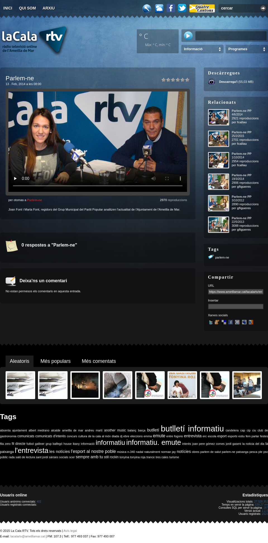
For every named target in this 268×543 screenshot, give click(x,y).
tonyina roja (137, 457)
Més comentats (99, 361)
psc (265, 451)
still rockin (111, 457)
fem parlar (252, 436)
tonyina (124, 457)
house (68, 443)
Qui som (27, 8)
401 (39, 501)
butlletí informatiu (192, 428)
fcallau (242, 122)
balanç (132, 430)
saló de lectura (25, 457)
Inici (7, 8)
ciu (254, 430)
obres (195, 451)
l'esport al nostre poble (93, 451)
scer (72, 457)
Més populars (55, 361)
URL (211, 285)
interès (186, 443)
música (121, 451)
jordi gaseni (233, 443)
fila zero (5, 443)
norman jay (168, 451)
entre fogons (174, 436)
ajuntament (19, 430)
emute (159, 435)
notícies (184, 451)
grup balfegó (54, 443)
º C (143, 36)
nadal (139, 451)
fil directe (18, 444)
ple (260, 451)
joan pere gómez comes (208, 443)
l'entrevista (31, 450)
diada (115, 436)
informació (88, 443)
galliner (39, 443)
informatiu (110, 442)
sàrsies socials (58, 457)
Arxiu (49, 8)
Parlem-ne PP (242, 110)
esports (232, 436)
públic (4, 457)
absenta (5, 430)
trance (151, 457)
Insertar (213, 300)
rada (12, 457)
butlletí (153, 430)
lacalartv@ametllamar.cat (27, 536)
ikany (76, 443)
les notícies (59, 451)
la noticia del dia (253, 443)
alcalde (56, 430)
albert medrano (39, 430)
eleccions (136, 436)
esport (221, 436)
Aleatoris (19, 361)
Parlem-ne (34, 200)
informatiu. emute (153, 442)
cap (242, 430)
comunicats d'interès (50, 436)
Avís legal (70, 530)
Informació (193, 49)
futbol (30, 443)
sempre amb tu (89, 457)
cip (249, 430)
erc (205, 436)
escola (212, 436)
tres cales (161, 457)
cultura (82, 436)
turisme (174, 457)
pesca (253, 451)
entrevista (193, 436)
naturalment (152, 451)
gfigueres (244, 186)
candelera (232, 430)
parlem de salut (210, 451)
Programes (237, 49)
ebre (126, 436)
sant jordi (42, 457)
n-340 (131, 451)
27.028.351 (261, 501)
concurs (72, 436)
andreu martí (93, 430)
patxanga (242, 451)
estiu (241, 436)
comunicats (25, 436)
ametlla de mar (72, 430)
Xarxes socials (218, 315)
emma (148, 436)
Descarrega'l (228, 81)
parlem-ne (222, 257)
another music (115, 430)
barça (141, 430)
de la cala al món (99, 436)
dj (121, 436)
